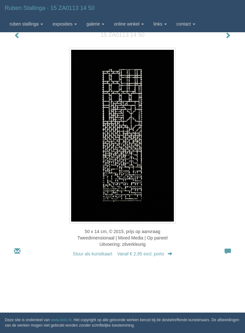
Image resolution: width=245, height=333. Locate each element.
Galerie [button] (95, 23)
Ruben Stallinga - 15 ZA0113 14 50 (49, 8)
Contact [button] (185, 23)
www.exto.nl (61, 320)
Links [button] (160, 23)
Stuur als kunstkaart (122, 253)
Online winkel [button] (129, 23)
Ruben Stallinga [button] (26, 23)
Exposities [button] (65, 23)
